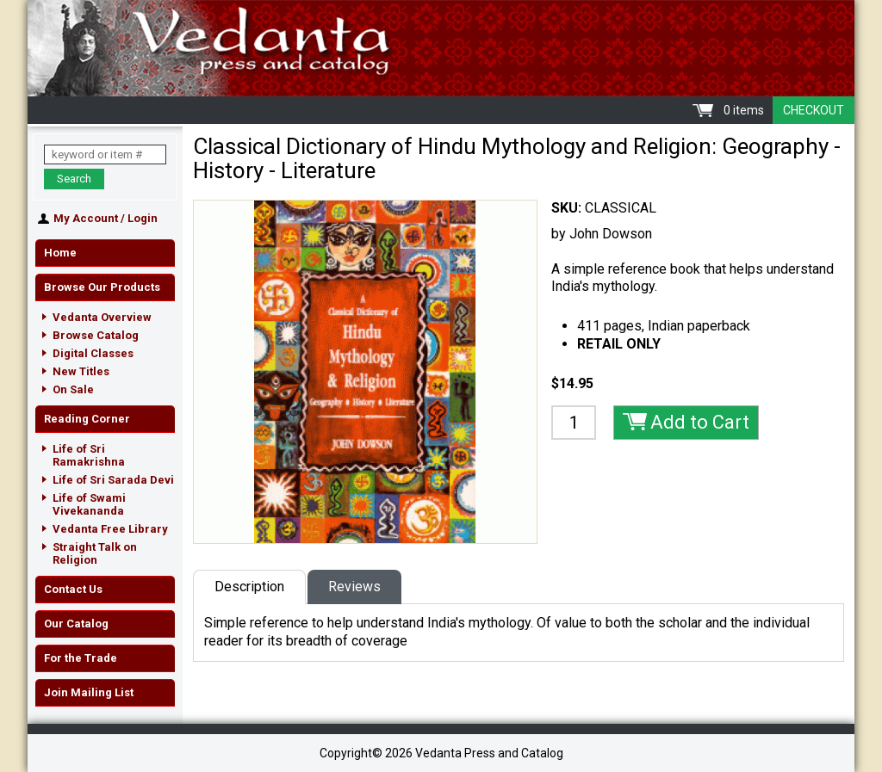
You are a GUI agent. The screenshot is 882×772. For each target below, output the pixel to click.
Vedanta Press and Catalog (441, 48)
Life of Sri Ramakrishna (89, 455)
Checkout (813, 110)
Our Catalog (76, 623)
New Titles (81, 371)
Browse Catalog (96, 335)
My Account (85, 218)
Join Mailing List (89, 692)
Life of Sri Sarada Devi (113, 479)
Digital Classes (93, 353)
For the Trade (80, 658)
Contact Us (73, 589)
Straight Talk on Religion (95, 553)
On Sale (73, 389)
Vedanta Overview (102, 317)
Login (142, 218)
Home (60, 252)
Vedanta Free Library (110, 528)
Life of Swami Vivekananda (89, 504)
